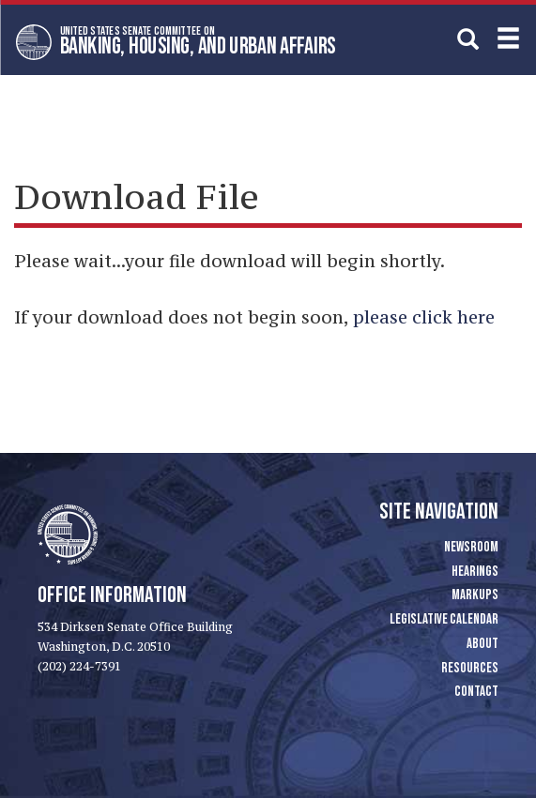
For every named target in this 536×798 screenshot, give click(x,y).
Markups (475, 595)
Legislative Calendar (444, 619)
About (482, 644)
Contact (476, 691)
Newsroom (471, 547)
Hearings (475, 571)
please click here (424, 317)
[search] (468, 39)
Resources (469, 668)
